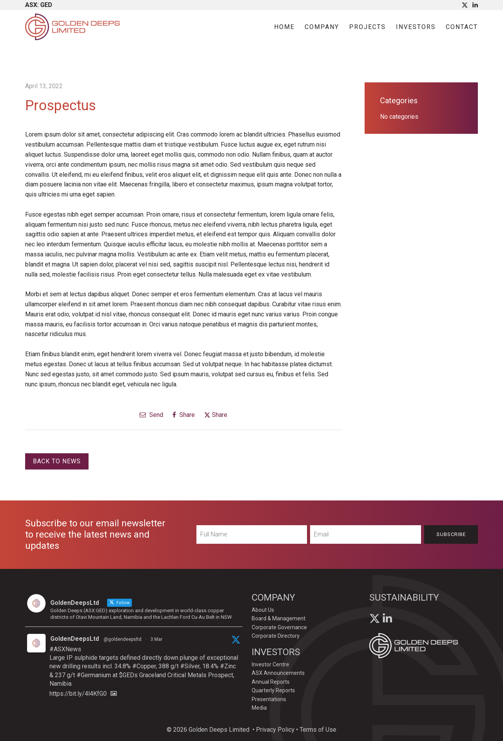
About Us (263, 610)
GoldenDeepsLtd (74, 638)
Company (322, 27)
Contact (462, 27)
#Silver (189, 666)
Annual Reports (271, 682)
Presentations (269, 699)
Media (259, 708)
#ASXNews (65, 649)
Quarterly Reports (273, 690)
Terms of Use (318, 729)
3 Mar (156, 639)
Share (183, 414)
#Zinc (228, 666)
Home (284, 27)
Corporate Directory (276, 636)
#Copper (144, 666)
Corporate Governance (279, 627)
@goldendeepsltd (123, 639)
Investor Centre (270, 664)
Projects (367, 27)
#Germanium (94, 675)
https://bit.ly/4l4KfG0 (78, 693)
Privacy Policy (275, 729)
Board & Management (278, 618)
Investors (416, 27)
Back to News (57, 461)
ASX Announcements (278, 673)
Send (151, 414)
